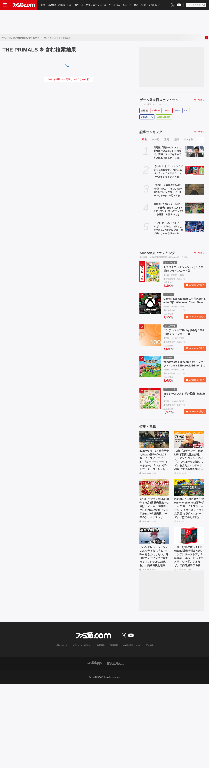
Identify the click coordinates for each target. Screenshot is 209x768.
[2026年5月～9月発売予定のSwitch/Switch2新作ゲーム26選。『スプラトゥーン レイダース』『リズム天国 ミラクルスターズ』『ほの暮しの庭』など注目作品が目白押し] (189, 487)
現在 (144, 139)
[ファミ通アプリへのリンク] (95, 663)
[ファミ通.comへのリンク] (24, 5)
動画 (136, 5)
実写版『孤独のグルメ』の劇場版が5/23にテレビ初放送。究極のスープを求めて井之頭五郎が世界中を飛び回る (167, 153)
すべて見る (199, 100)
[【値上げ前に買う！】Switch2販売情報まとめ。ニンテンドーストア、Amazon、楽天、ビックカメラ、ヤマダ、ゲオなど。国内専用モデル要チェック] (189, 535)
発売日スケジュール (96, 5)
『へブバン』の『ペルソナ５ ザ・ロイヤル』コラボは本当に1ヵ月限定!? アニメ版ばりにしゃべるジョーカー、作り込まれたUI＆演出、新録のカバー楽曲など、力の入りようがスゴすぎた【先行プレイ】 (168, 228)
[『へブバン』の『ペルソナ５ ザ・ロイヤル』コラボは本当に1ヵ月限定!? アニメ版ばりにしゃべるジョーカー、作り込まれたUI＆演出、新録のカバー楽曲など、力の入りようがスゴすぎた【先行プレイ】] (194, 226)
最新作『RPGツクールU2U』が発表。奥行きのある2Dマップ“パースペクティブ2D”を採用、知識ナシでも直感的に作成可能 (168, 209)
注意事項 (114, 645)
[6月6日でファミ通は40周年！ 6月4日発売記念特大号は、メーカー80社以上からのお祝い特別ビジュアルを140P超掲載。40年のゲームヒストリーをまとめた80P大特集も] (154, 487)
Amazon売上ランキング (157, 253)
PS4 (186, 110)
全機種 (144, 110)
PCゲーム (79, 5)
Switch (61, 5)
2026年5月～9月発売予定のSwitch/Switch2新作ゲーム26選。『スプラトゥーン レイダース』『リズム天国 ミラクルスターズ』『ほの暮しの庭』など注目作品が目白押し (189, 508)
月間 (176, 139)
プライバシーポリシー (82, 645)
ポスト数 (188, 139)
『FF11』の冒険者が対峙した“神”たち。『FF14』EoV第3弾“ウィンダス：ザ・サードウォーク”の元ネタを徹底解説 (168, 190)
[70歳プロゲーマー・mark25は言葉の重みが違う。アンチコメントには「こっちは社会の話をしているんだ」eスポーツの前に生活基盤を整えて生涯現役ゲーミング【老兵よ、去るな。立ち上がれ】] (189, 439)
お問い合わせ (61, 645)
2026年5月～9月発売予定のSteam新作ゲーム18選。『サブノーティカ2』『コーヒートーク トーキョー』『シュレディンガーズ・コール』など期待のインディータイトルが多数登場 (154, 460)
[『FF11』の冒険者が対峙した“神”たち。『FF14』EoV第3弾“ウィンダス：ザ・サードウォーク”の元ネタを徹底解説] (194, 189)
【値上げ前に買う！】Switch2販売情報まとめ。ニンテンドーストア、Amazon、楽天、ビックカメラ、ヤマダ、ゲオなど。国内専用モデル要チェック (188, 556)
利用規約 (101, 645)
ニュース (127, 5)
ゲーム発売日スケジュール (159, 100)
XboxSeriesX (163, 117)
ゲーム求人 (114, 5)
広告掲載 (150, 645)
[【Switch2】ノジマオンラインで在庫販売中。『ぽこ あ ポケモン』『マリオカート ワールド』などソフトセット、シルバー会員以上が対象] (194, 170)
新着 (43, 5)
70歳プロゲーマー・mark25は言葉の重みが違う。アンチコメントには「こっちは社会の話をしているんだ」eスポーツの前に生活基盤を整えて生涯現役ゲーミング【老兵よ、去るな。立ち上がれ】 (188, 460)
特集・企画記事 (149, 5)
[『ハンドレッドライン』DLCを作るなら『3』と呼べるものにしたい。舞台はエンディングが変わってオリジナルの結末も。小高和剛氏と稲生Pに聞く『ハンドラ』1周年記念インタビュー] (154, 535)
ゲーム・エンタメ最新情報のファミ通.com (20, 38)
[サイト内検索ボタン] (196, 5)
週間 (166, 139)
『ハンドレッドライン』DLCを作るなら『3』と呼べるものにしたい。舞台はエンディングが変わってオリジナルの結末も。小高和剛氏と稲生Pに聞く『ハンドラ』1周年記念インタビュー (153, 556)
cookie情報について (132, 645)
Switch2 (52, 5)
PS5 (69, 5)
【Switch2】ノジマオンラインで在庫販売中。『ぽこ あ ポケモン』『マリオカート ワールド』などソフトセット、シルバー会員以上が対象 (168, 171)
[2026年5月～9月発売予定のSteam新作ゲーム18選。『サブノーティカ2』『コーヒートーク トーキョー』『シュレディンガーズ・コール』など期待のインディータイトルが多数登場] (154, 439)
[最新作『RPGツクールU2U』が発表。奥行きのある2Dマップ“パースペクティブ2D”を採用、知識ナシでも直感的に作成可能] (194, 208)
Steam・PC (147, 117)
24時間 (155, 139)
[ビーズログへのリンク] (115, 663)
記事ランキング (150, 132)
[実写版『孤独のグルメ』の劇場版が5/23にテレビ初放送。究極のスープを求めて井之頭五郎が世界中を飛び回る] (194, 151)
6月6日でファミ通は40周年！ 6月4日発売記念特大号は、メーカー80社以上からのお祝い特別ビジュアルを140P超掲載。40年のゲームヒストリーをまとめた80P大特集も (154, 508)
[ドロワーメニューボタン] (5, 5)
